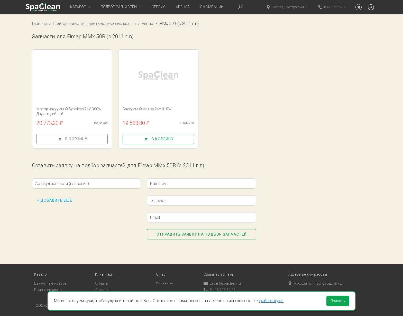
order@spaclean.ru (222, 275)
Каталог (41, 266)
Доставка (103, 281)
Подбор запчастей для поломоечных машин (94, 23)
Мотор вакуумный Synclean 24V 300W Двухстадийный (69, 111)
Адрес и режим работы (307, 266)
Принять (338, 301)
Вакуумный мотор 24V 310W (147, 109)
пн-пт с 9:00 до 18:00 (308, 281)
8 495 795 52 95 (219, 281)
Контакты (164, 275)
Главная (39, 23)
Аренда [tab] (183, 7)
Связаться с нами (219, 266)
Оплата (101, 275)
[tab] (80, 7)
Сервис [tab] (159, 7)
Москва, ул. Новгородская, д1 (316, 275)
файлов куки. (271, 300)
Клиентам (103, 266)
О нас (161, 266)
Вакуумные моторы (50, 275)
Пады (38, 287)
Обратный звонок (219, 288)
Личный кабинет (109, 287)
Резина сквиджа (48, 281)
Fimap (147, 23)
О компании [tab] (212, 7)
